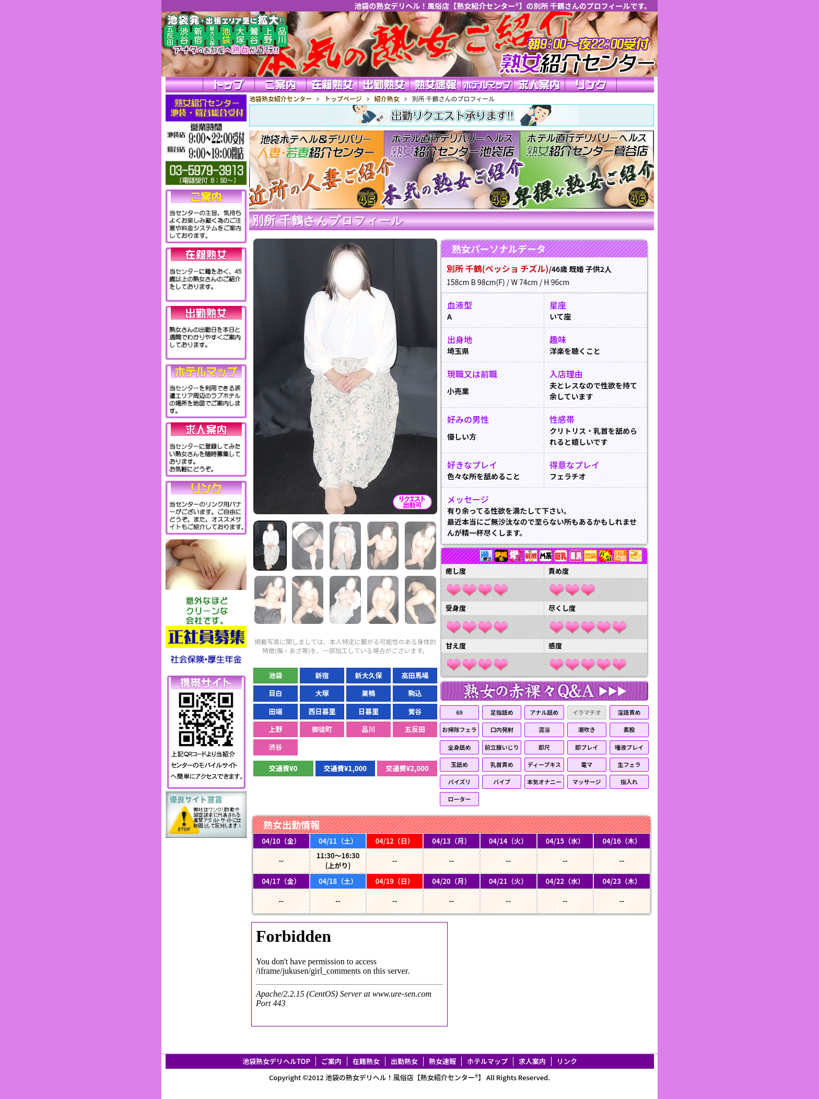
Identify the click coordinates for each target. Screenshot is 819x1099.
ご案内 (331, 1061)
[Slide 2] (307, 546)
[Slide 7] (307, 600)
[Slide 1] (270, 546)
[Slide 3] (345, 546)
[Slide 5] (420, 546)
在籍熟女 (366, 1061)
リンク (567, 1061)
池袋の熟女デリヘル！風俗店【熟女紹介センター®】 (405, 1077)
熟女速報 (442, 1061)
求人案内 (532, 1061)
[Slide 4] (383, 546)
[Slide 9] (383, 600)
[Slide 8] (345, 600)
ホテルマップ (487, 1061)
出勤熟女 (404, 1061)
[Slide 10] (420, 600)
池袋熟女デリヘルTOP (276, 1061)
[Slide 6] (270, 600)
